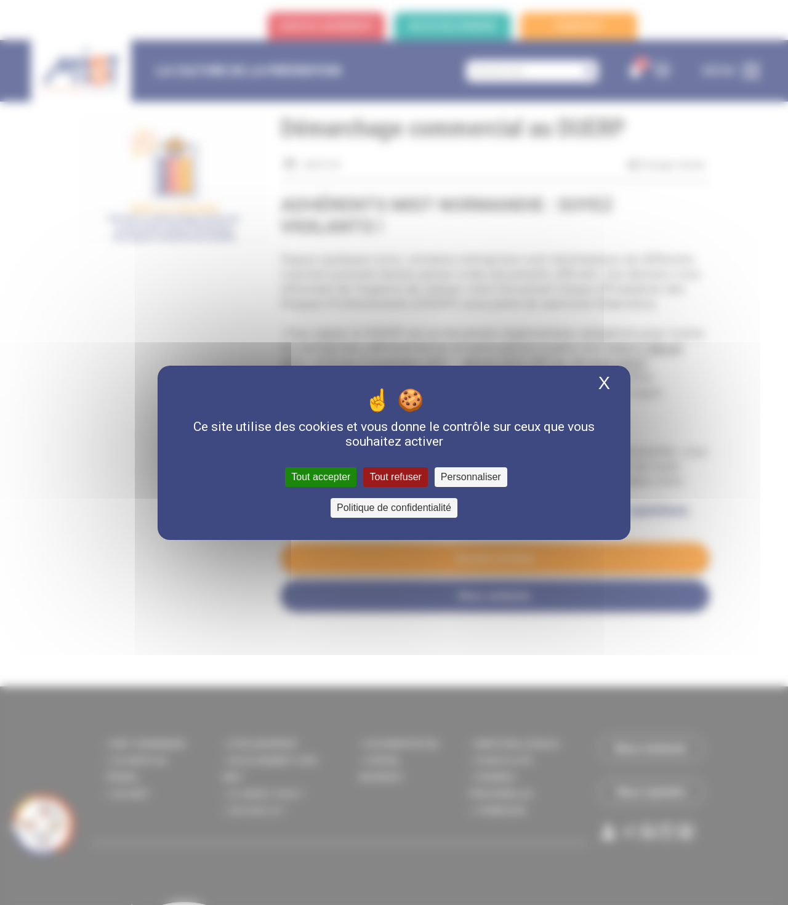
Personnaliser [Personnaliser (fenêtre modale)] (471, 477)
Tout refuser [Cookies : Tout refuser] (395, 477)
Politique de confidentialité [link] (394, 507)
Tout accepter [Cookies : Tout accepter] (320, 477)
